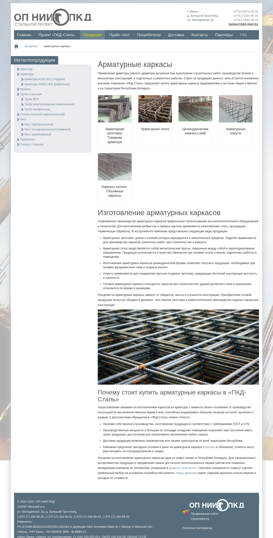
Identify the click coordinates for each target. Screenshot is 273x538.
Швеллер (26, 69)
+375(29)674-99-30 (245, 11)
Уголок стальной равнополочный (42, 114)
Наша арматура (186, 473)
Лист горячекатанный (38, 124)
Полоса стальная (32, 144)
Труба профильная (37, 109)
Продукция (31, 46)
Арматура (26, 74)
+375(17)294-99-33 (245, 20)
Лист (23, 119)
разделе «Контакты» (183, 468)
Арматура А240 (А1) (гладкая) (44, 79)
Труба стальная (30, 94)
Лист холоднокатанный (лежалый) (47, 129)
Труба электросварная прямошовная (49, 104)
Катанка (25, 89)
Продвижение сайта (204, 516)
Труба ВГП (31, 99)
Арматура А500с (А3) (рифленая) (47, 84)
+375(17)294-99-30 (245, 15)
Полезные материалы (197, 528)
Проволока (27, 139)
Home (16, 46)
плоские (209, 447)
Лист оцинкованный (37, 134)
